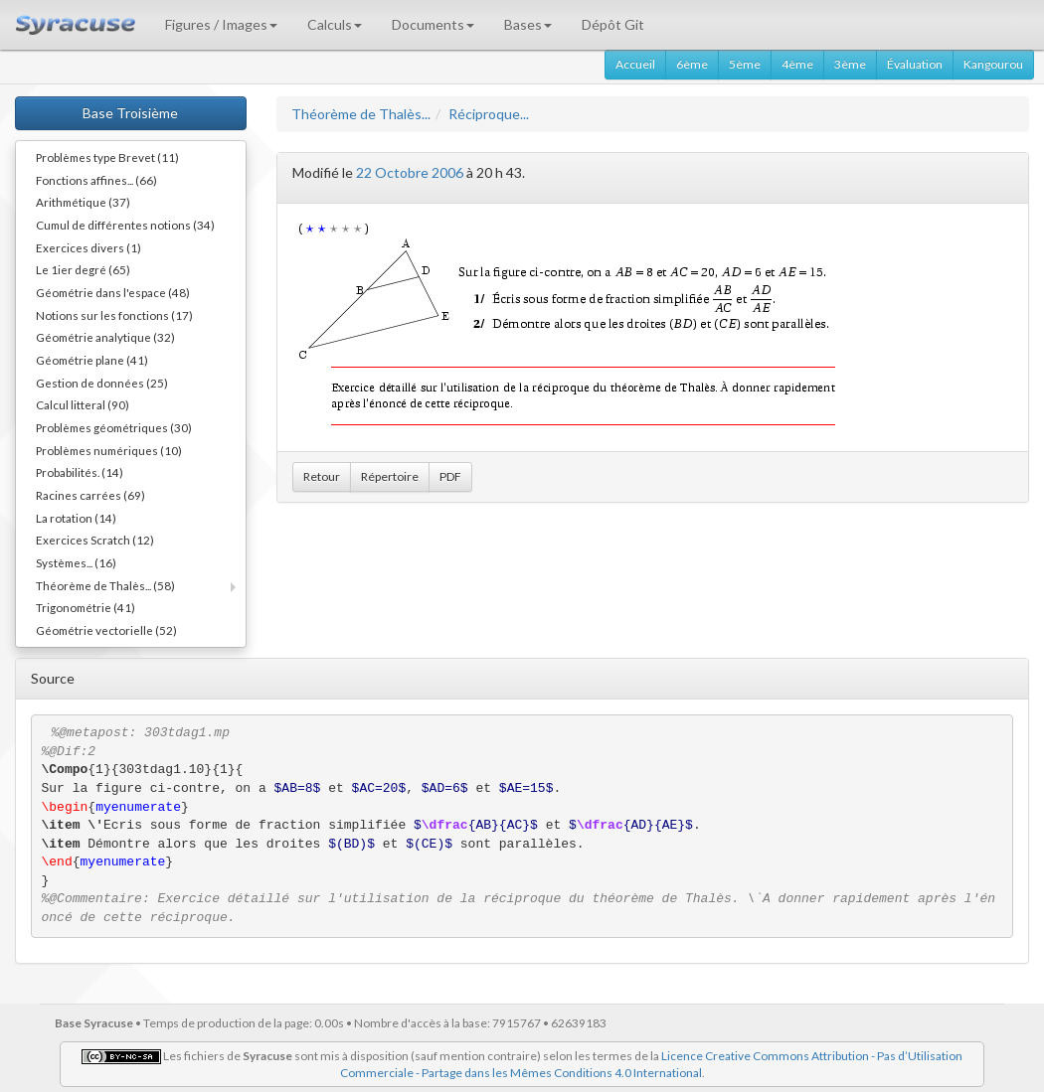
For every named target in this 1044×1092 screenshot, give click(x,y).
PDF (450, 476)
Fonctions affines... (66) (96, 180)
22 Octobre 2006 (409, 172)
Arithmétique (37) (83, 202)
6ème (692, 64)
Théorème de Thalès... (361, 113)
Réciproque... (488, 113)
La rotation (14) (76, 518)
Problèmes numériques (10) (109, 450)
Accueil (635, 64)
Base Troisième (130, 112)
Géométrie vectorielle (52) (106, 630)
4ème (797, 64)
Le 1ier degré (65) (83, 269)
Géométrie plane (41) (92, 360)
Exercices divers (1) (88, 247)
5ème (745, 64)
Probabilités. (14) (79, 472)
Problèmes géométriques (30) (114, 427)
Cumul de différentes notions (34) (125, 225)
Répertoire (390, 476)
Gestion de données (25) (102, 383)
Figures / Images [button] (221, 24)
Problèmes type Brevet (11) (107, 157)
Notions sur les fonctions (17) (114, 315)
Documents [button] (433, 24)
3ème (850, 64)
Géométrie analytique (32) (105, 337)
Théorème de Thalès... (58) (105, 585)
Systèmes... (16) (76, 562)
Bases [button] (528, 24)
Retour (321, 476)
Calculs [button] (334, 24)
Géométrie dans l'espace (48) (113, 292)
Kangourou (993, 64)
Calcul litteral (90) (82, 404)
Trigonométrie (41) (85, 607)
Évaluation (915, 64)
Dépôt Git (613, 24)
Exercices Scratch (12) (95, 539)
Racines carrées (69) (90, 495)
